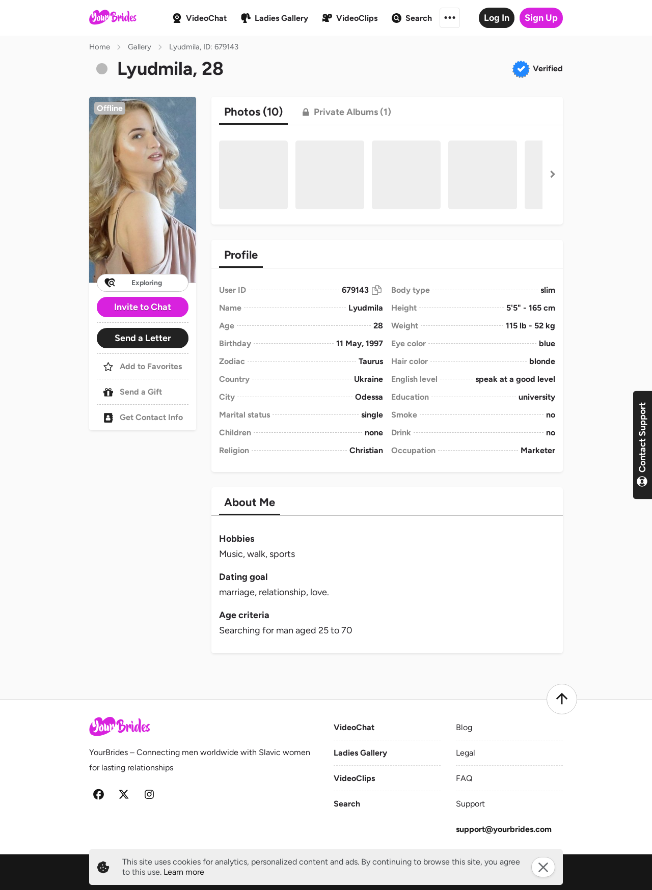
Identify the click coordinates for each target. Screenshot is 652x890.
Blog (464, 727)
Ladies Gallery (360, 753)
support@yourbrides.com (504, 829)
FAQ (464, 778)
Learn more (184, 872)
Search (347, 804)
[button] (142, 190)
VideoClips (354, 778)
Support (470, 804)
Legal (465, 753)
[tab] (253, 112)
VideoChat (354, 727)
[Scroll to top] (562, 699)
